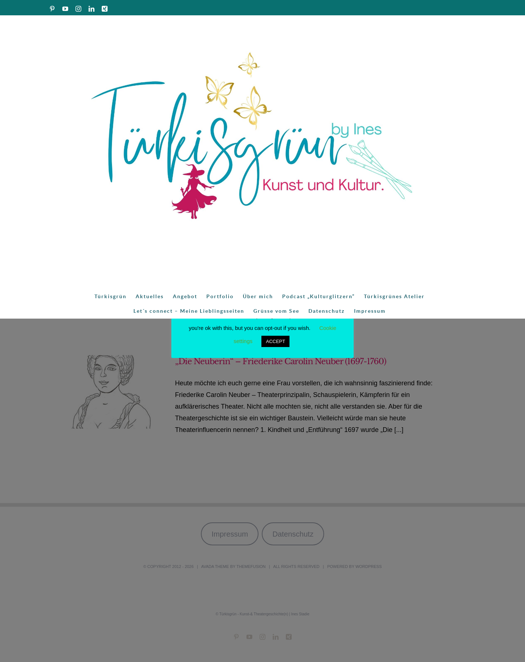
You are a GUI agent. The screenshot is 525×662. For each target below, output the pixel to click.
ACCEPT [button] (275, 341)
